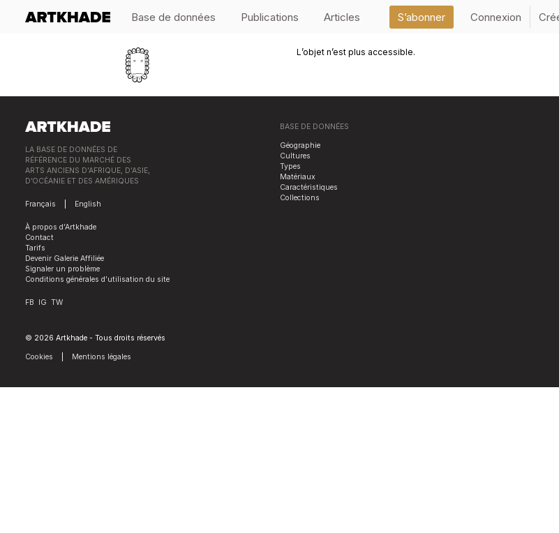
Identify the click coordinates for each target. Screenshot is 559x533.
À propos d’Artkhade (60, 227)
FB (29, 302)
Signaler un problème (62, 268)
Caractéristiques (309, 187)
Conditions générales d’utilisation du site (97, 279)
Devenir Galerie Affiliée (64, 258)
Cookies (39, 356)
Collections (300, 197)
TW (57, 302)
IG (42, 302)
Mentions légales (101, 356)
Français (40, 204)
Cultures (295, 155)
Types (290, 166)
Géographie (300, 145)
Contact (39, 237)
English (88, 204)
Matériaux (297, 176)
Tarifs (35, 248)
